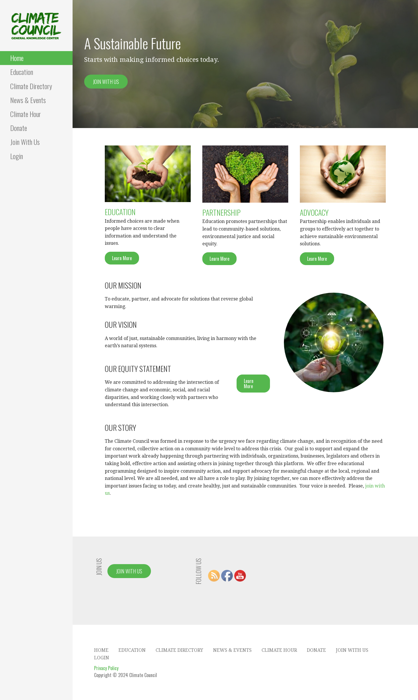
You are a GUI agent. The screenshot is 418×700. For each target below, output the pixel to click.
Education (21, 71)
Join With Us (25, 141)
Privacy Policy (106, 668)
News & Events (28, 100)
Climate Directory (31, 86)
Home (17, 58)
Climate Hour (25, 114)
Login (16, 156)
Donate (18, 128)
